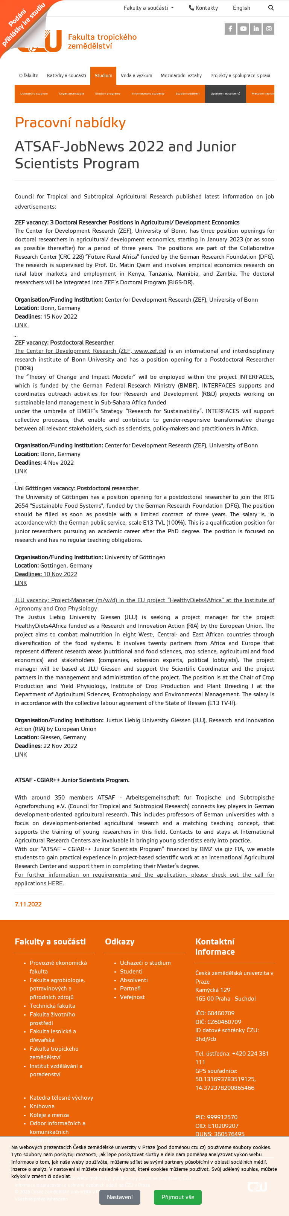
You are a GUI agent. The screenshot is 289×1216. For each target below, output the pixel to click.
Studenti (131, 972)
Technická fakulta (52, 1006)
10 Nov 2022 (46, 574)
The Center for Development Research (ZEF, (74, 351)
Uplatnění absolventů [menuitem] (225, 93)
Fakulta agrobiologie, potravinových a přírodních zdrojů (57, 989)
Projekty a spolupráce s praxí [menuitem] (240, 75)
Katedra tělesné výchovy (61, 1098)
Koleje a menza (49, 1115)
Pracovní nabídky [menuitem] (263, 93)
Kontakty (203, 8)
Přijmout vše (177, 1198)
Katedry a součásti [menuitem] (66, 75)
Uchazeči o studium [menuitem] (34, 93)
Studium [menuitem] (103, 75)
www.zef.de (149, 351)
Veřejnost (132, 997)
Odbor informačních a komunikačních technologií (57, 1132)
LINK (22, 325)
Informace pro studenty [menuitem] (148, 93)
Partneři (130, 989)
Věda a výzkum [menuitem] (136, 75)
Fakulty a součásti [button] (146, 8)
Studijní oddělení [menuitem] (187, 93)
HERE (55, 883)
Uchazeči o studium (145, 963)
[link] (37, 30)
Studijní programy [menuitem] (107, 93)
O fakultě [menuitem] (28, 75)
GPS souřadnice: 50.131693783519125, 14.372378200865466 (225, 1079)
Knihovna (42, 1106)
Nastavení (120, 1198)
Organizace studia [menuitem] (71, 93)
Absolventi (134, 980)
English (241, 8)
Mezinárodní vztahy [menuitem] (181, 75)
